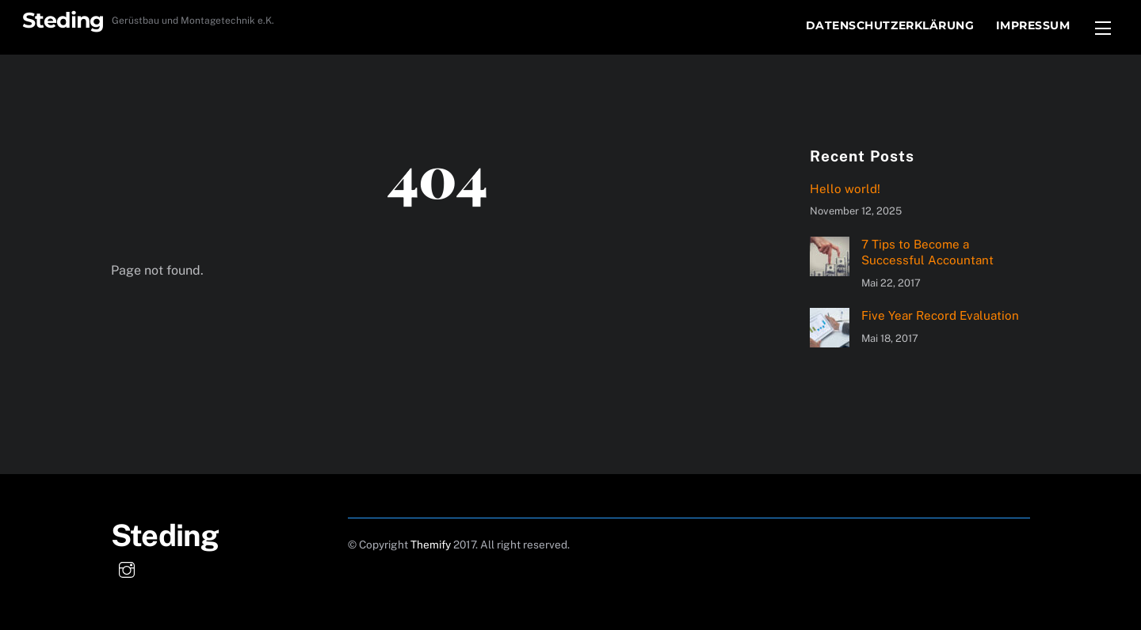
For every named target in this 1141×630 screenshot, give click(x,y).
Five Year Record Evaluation (940, 315)
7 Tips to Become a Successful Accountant (927, 252)
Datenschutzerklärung (890, 25)
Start (764, 25)
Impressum (1033, 25)
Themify (430, 544)
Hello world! (845, 188)
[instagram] (127, 568)
